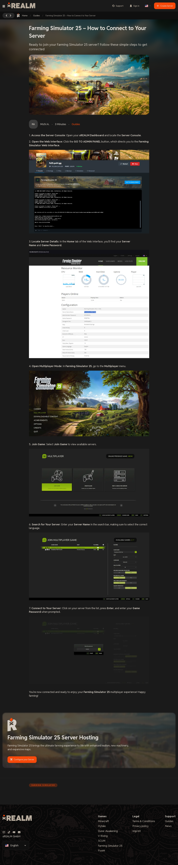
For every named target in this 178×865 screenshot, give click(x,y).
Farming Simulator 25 (110, 845)
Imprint (136, 831)
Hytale (102, 826)
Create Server (165, 6)
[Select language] (148, 5)
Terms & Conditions (143, 821)
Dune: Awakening (108, 831)
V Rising (103, 836)
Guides (36, 16)
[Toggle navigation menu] (4, 6)
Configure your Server (22, 759)
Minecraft (103, 821)
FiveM (101, 850)
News (168, 826)
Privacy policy (140, 826)
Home (22, 15)
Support (117, 6)
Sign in (134, 6)
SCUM (101, 840)
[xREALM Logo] (21, 6)
